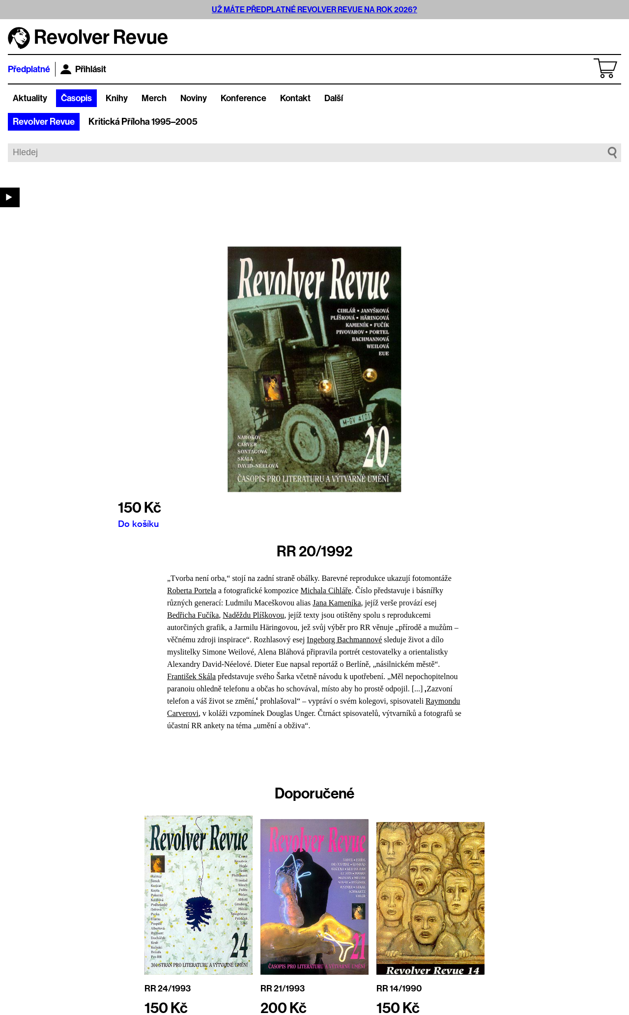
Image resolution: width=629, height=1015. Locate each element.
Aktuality (30, 98)
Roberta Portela (191, 590)
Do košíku (138, 523)
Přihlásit (83, 69)
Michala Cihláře (325, 590)
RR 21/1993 (282, 988)
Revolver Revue (44, 121)
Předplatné (29, 69)
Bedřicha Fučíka (193, 615)
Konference (243, 98)
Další (333, 98)
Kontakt (295, 98)
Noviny (193, 98)
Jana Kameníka (337, 603)
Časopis (76, 98)
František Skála (191, 676)
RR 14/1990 (399, 988)
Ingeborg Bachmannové (344, 639)
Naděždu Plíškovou (253, 615)
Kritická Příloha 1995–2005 (143, 121)
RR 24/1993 (167, 988)
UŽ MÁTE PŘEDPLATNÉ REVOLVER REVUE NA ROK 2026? (314, 9)
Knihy (117, 98)
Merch (154, 98)
